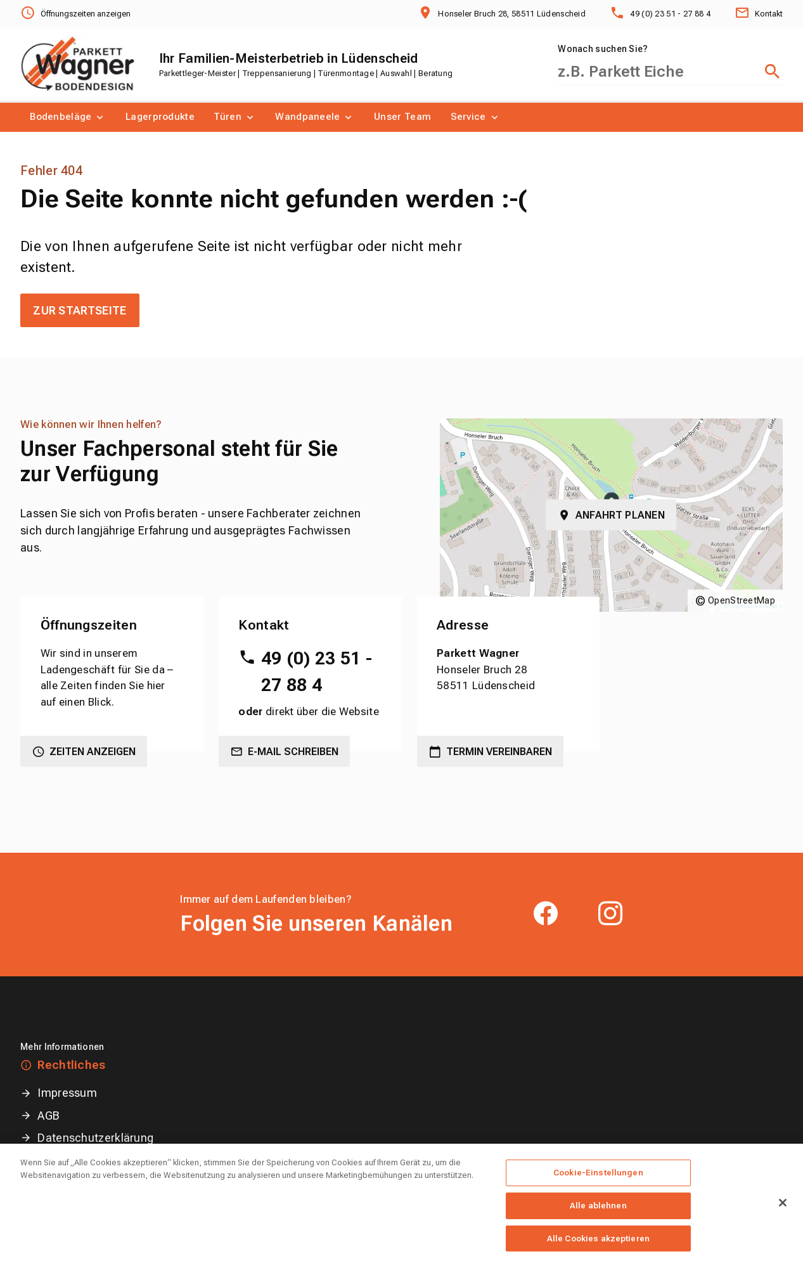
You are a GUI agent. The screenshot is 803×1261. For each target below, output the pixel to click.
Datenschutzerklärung (95, 1137)
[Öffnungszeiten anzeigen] (75, 13)
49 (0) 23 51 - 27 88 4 (316, 671)
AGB (48, 1115)
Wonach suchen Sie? (603, 49)
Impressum (67, 1092)
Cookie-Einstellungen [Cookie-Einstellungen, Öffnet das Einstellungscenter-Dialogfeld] (598, 1185)
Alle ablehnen (598, 1217)
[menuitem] (68, 117)
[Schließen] (783, 1215)
